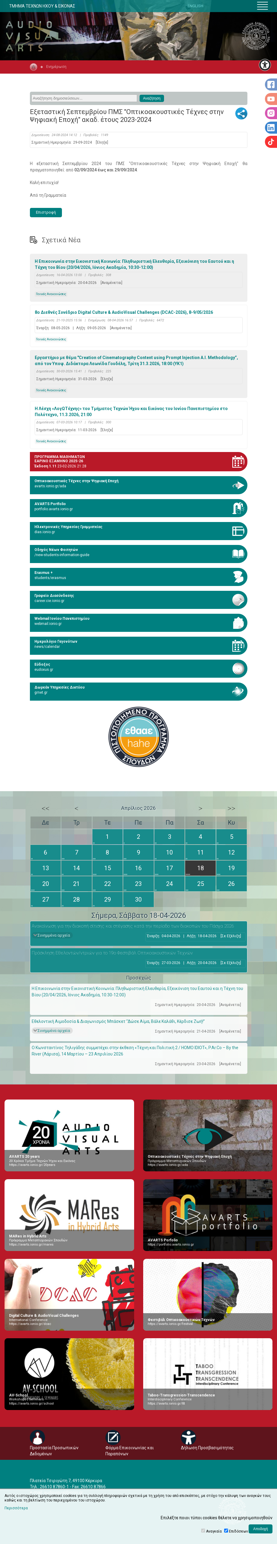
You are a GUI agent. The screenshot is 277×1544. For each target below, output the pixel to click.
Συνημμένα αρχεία (53, 935)
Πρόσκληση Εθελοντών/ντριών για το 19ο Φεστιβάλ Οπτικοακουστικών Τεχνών (112, 953)
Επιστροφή (46, 212)
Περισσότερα (16, 1508)
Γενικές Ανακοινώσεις (51, 294)
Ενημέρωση (56, 66)
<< (46, 808)
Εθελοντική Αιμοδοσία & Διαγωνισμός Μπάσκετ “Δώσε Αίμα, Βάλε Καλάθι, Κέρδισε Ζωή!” (118, 1021)
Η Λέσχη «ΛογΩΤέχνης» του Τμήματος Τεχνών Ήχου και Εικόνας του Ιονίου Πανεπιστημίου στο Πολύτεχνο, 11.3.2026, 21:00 (131, 411)
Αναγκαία (214, 1531)
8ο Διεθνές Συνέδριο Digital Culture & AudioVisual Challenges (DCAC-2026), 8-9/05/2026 (124, 312)
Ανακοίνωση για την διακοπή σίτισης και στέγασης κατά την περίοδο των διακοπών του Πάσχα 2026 (133, 926)
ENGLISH (195, 6)
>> (231, 808)
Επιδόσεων (238, 1531)
